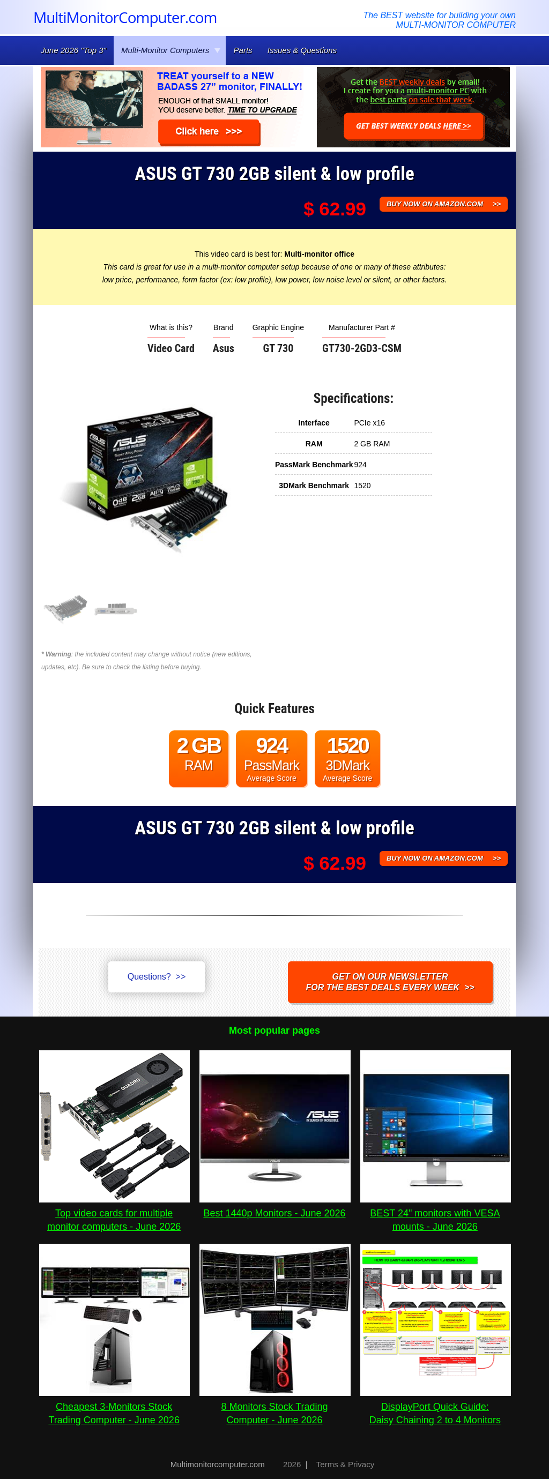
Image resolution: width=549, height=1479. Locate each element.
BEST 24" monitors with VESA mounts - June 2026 (435, 1213)
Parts (243, 50)
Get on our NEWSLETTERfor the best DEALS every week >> (390, 982)
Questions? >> (157, 976)
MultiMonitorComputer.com (125, 17)
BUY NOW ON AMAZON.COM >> (444, 204)
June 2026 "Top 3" (73, 50)
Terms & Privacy (345, 1464)
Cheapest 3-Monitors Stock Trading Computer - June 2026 (114, 1406)
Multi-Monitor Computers (171, 50)
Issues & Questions (302, 50)
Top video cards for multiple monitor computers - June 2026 (114, 1213)
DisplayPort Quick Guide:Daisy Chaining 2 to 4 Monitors (435, 1406)
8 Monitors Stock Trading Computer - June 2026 (275, 1406)
